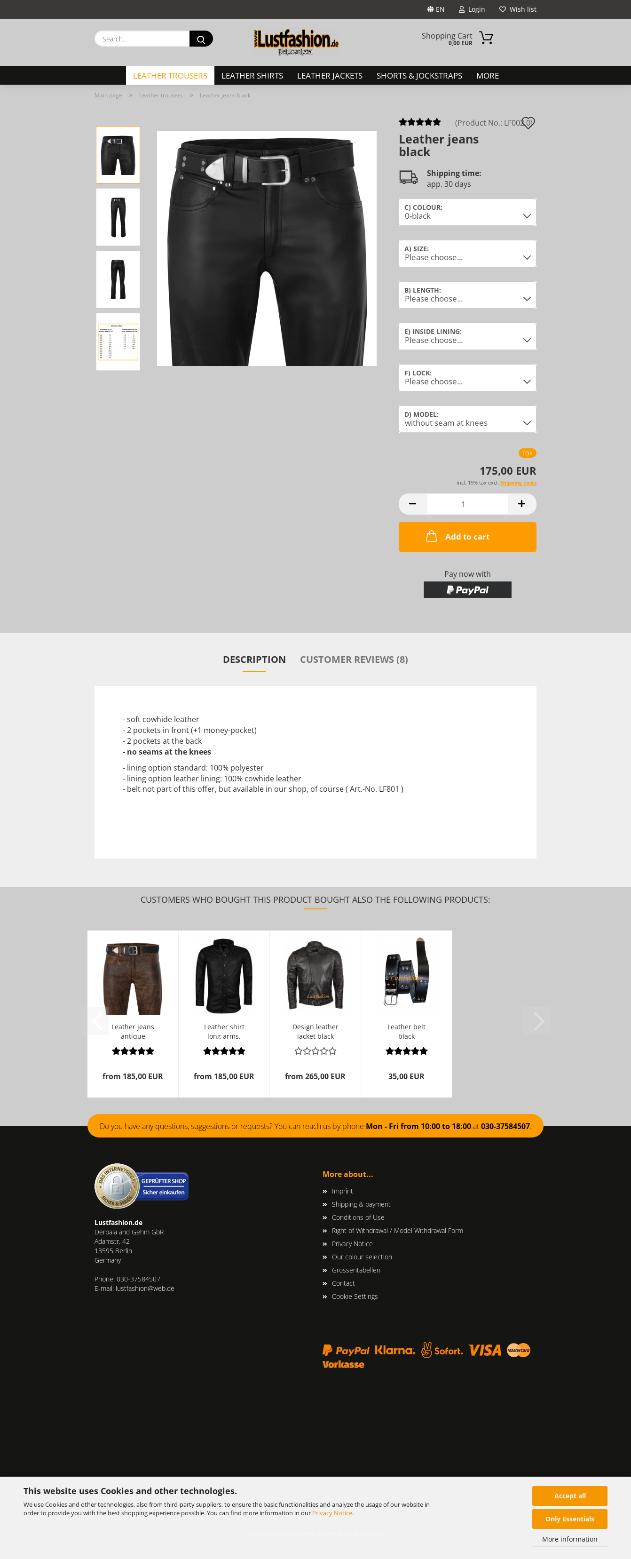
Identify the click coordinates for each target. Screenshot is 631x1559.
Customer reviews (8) (354, 659)
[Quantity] (467, 504)
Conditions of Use (358, 1217)
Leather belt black (406, 1030)
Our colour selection (362, 1256)
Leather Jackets (330, 75)
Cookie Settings (355, 1296)
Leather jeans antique (132, 1030)
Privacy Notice (332, 1513)
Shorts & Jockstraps (419, 75)
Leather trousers (170, 75)
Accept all (570, 1495)
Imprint (342, 1190)
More (487, 75)
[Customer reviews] (420, 124)
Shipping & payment (361, 1204)
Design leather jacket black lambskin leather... (315, 1030)
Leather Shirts (252, 75)
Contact (343, 1283)
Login (472, 9)
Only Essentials (569, 1518)
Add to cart (456, 535)
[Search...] (201, 39)
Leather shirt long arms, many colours (224, 1030)
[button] (413, 504)
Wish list (517, 9)
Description (254, 659)
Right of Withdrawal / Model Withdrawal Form (397, 1230)
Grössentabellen (356, 1269)
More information (570, 1539)
